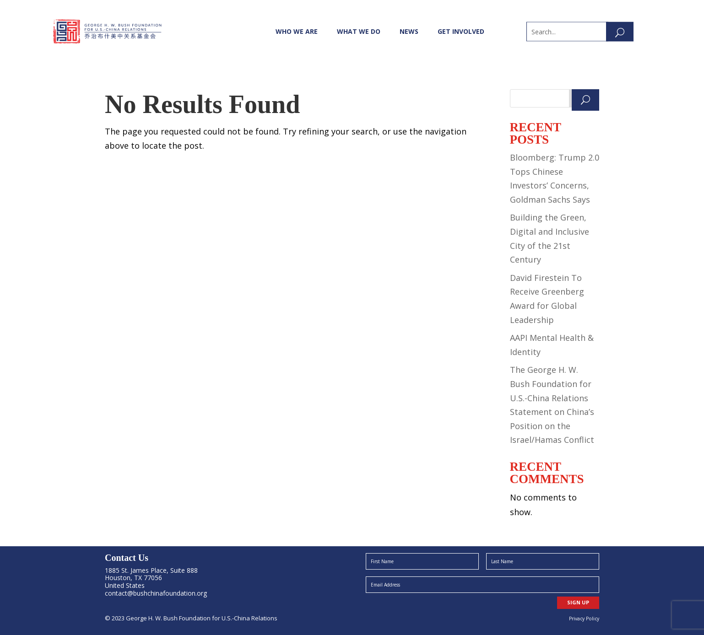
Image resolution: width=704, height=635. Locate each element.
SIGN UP (578, 602)
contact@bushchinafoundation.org (156, 593)
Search (584, 98)
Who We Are (297, 31)
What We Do (358, 31)
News (409, 31)
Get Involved (461, 31)
